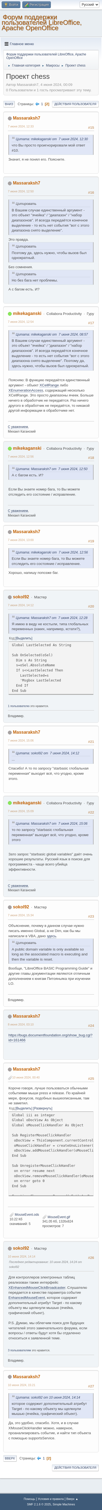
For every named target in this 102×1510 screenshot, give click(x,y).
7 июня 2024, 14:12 (21, 605)
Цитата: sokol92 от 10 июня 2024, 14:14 (48, 1397)
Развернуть (42, 1108)
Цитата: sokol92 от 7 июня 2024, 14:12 (47, 753)
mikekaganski (27, 313)
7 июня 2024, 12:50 (21, 191)
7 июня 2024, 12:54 (21, 321)
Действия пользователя (75, 104)
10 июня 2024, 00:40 (26, 1077)
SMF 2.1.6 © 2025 (39, 1504)
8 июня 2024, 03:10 (21, 1024)
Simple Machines (64, 1504)
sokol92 (21, 597)
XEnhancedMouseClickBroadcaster (36, 1288)
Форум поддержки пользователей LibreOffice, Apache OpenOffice (42, 22)
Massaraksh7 (26, 118)
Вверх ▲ (72, 1498)
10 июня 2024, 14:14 (21, 1256)
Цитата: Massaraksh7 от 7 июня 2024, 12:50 (52, 469)
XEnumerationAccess (25, 390)
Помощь (29, 1498)
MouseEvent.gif (56, 1217)
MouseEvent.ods (24, 1215)
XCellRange (49, 385)
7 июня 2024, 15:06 (21, 740)
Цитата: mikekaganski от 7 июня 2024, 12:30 (52, 139)
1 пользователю (19, 706)
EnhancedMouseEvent (26, 1298)
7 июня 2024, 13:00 (21, 540)
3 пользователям (19, 1350)
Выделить (23, 638)
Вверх (10, 1458)
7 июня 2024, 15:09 (21, 811)
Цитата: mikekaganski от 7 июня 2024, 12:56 (52, 552)
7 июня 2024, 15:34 (21, 915)
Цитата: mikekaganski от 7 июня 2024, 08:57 (52, 334)
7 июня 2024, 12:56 (21, 456)
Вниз (9, 104)
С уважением (18, 427)
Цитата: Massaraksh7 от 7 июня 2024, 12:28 (52, 618)
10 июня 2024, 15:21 (21, 1385)
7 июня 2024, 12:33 (21, 126)
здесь (51, 936)
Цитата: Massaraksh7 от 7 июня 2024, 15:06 (52, 824)
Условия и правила (51, 1498)
